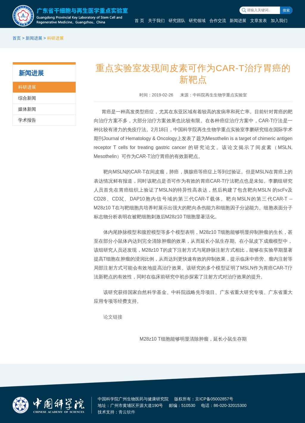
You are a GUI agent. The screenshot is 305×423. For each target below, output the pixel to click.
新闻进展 (238, 20)
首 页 (139, 20)
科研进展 (55, 38)
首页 (17, 38)
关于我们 (156, 20)
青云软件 (127, 412)
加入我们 (279, 20)
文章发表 (258, 20)
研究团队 (177, 20)
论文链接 (112, 316)
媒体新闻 (27, 109)
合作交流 (217, 20)
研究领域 (197, 20)
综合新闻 (27, 98)
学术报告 (27, 120)
